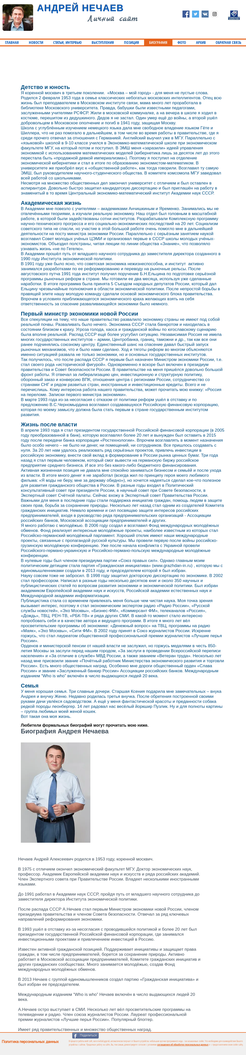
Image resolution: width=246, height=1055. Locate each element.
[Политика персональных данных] (62, 1041)
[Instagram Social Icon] (214, 14)
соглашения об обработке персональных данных (182, 1044)
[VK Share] (140, 1035)
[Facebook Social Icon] (186, 14)
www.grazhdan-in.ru (172, 565)
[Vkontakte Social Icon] (205, 14)
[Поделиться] (85, 1035)
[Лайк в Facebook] (117, 1034)
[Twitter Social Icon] (195, 14)
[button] (67, 42)
